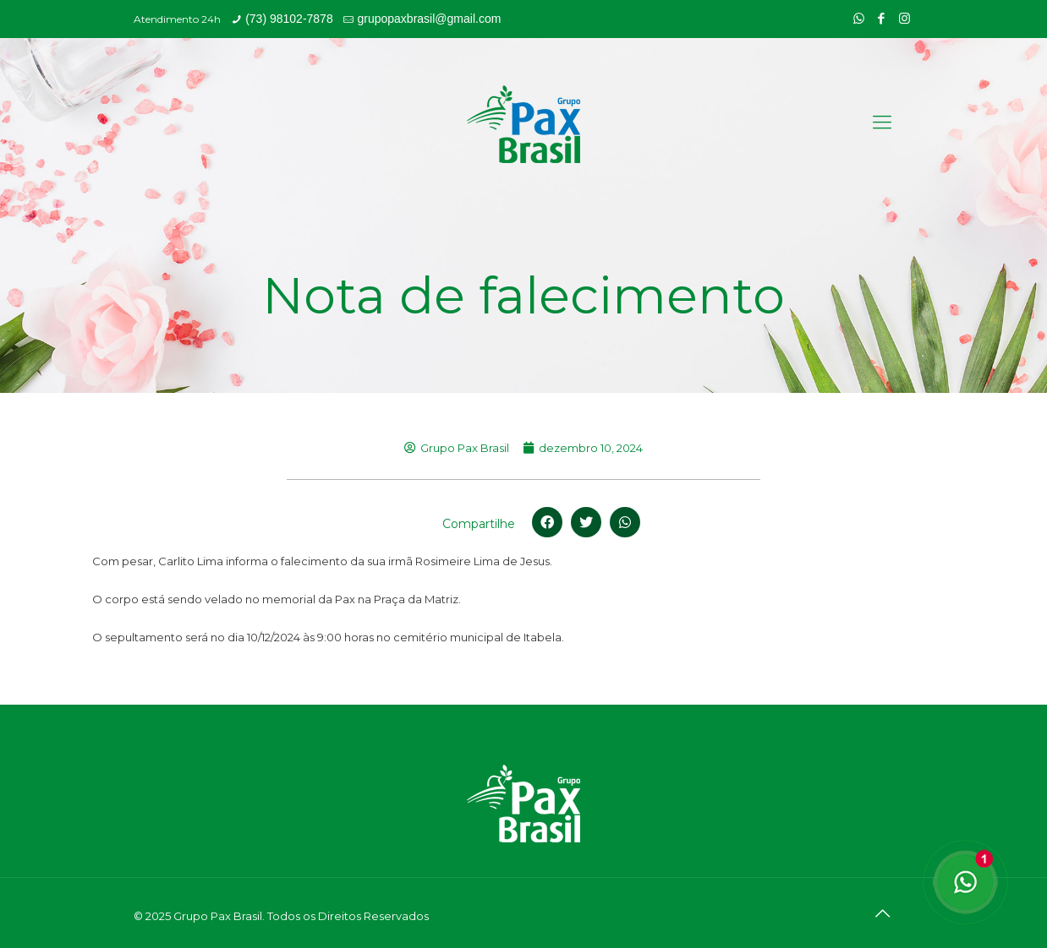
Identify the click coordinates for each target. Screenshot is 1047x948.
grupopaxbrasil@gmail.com (429, 18)
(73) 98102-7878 (289, 18)
